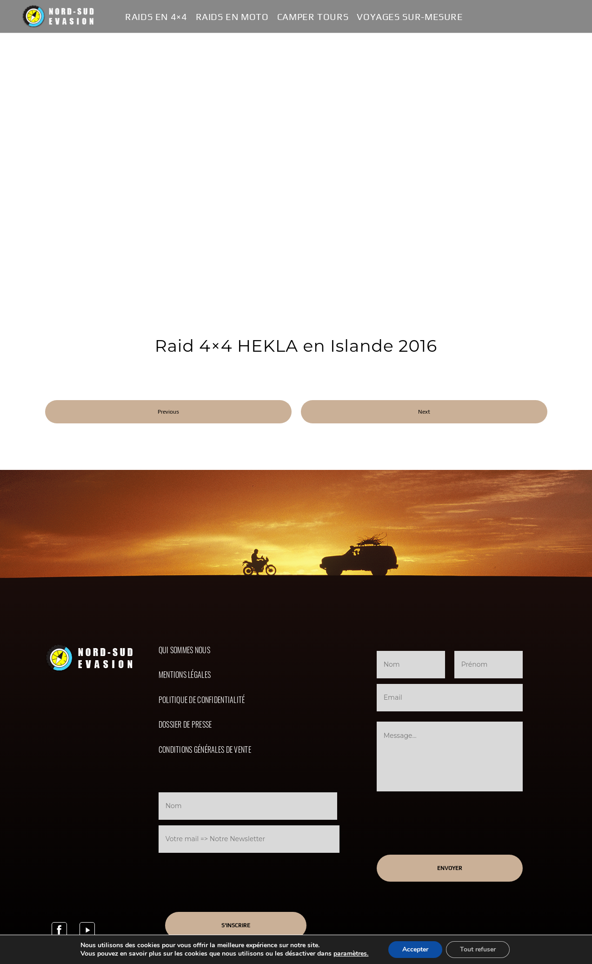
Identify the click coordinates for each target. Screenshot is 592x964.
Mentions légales (185, 674)
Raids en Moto (232, 17)
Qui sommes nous (184, 650)
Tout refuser (478, 949)
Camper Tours (313, 17)
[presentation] (236, 873)
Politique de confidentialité (202, 699)
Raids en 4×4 (156, 17)
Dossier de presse (185, 724)
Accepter (415, 949)
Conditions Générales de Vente (205, 749)
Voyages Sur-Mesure (410, 17)
